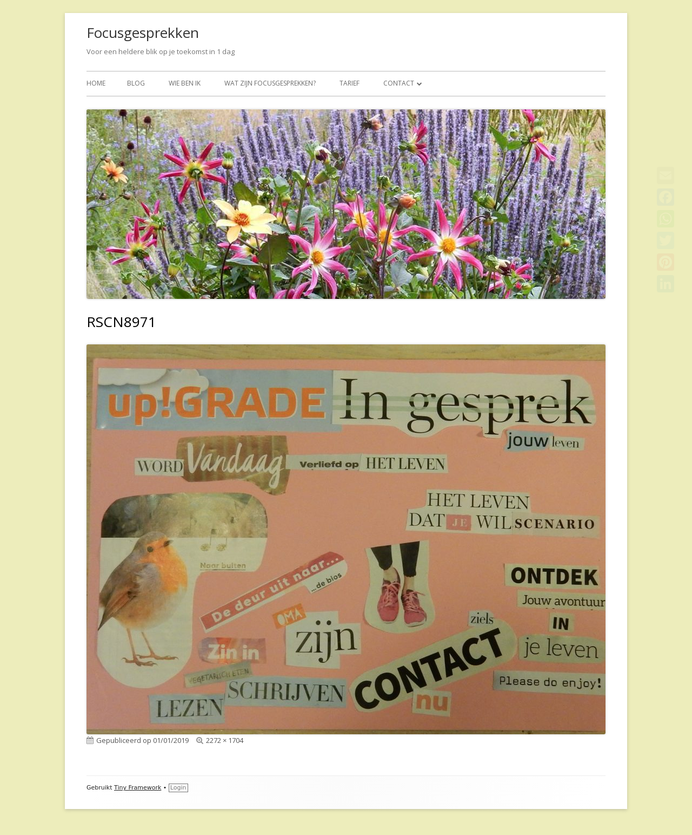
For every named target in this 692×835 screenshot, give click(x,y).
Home (95, 83)
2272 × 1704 (224, 740)
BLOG (136, 83)
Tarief (350, 83)
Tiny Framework (137, 787)
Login (178, 787)
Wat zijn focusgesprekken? (270, 83)
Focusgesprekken (142, 32)
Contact (398, 83)
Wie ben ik (185, 83)
